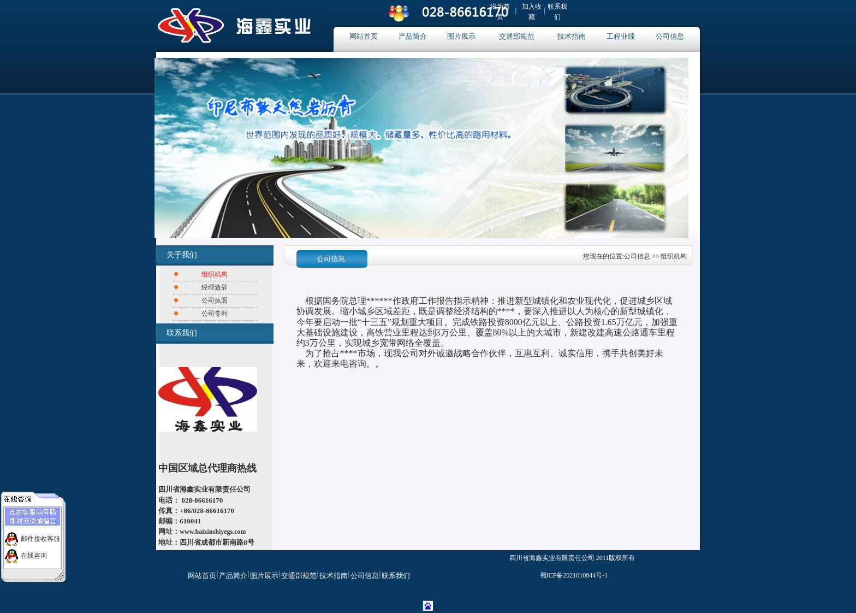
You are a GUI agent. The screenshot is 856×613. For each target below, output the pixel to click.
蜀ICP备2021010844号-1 (574, 575)
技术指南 (571, 36)
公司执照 (214, 300)
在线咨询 (34, 553)
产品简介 (413, 36)
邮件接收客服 (40, 536)
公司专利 (214, 313)
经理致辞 (214, 287)
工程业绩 (621, 36)
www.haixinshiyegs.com (213, 531)
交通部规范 (516, 36)
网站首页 (363, 36)
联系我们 (396, 575)
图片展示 (461, 36)
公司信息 (670, 36)
